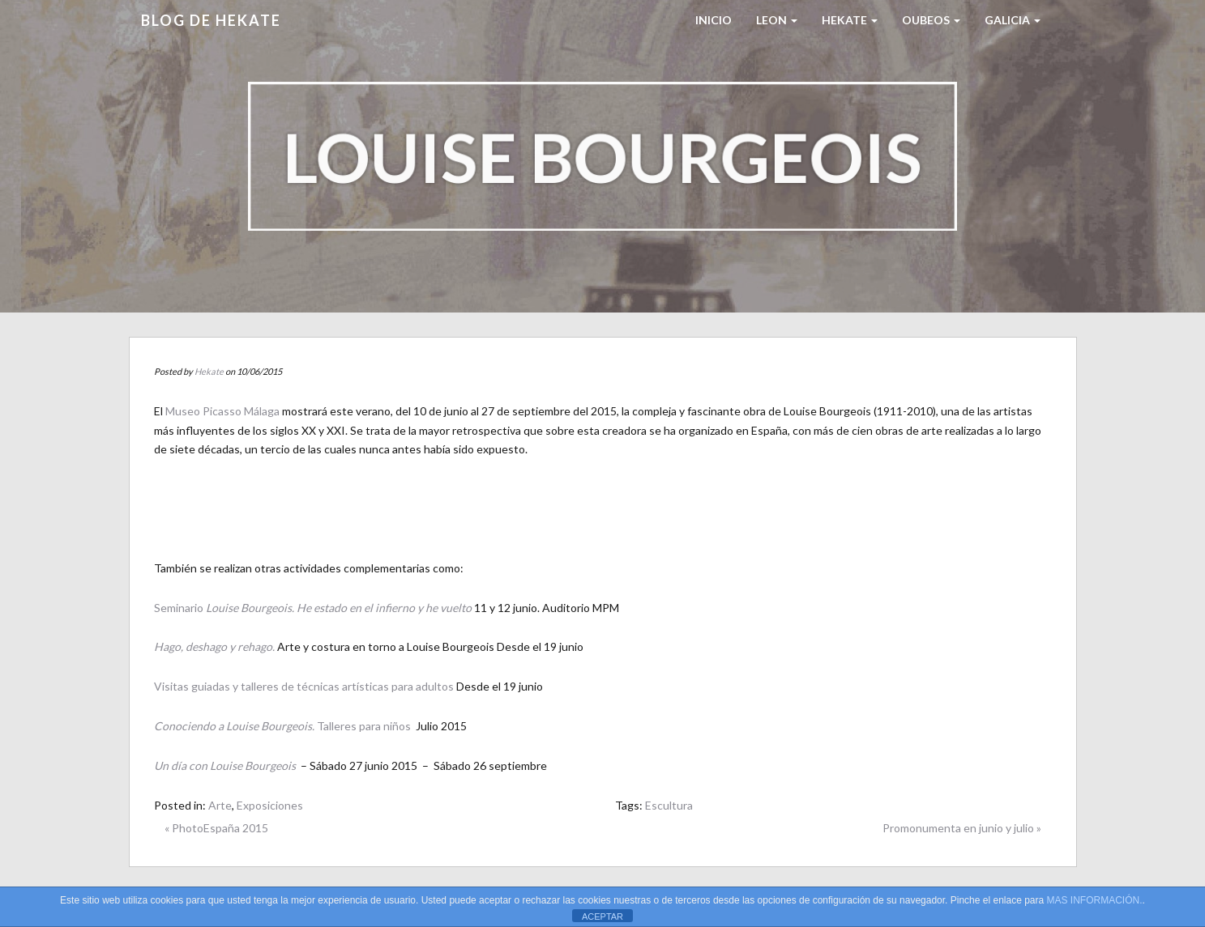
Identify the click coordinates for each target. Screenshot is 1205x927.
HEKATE (850, 20)
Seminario (313, 607)
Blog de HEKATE (211, 20)
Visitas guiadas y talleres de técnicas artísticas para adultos (304, 686)
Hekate (209, 371)
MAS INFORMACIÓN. (1095, 900)
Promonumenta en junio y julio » (961, 828)
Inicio (713, 20)
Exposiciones (270, 805)
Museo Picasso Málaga (222, 411)
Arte (220, 805)
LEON (776, 20)
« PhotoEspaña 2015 (216, 828)
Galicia (1012, 20)
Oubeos (931, 20)
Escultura (669, 805)
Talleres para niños (282, 726)
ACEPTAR (602, 916)
